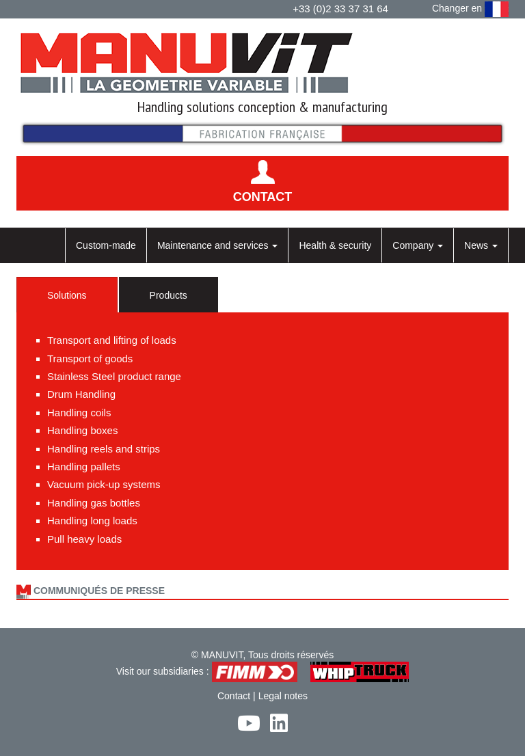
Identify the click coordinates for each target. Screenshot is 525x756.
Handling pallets (83, 466)
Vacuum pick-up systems (104, 484)
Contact (233, 695)
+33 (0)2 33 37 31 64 (340, 8)
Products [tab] (168, 295)
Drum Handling (81, 394)
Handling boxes (82, 430)
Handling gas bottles (93, 503)
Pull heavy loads (84, 539)
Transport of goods (90, 358)
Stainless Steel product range (114, 376)
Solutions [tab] (67, 295)
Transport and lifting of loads (111, 340)
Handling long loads (92, 520)
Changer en (470, 9)
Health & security (335, 245)
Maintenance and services (217, 245)
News (481, 245)
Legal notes (283, 695)
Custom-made (106, 245)
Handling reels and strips (103, 449)
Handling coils (79, 412)
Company (417, 245)
